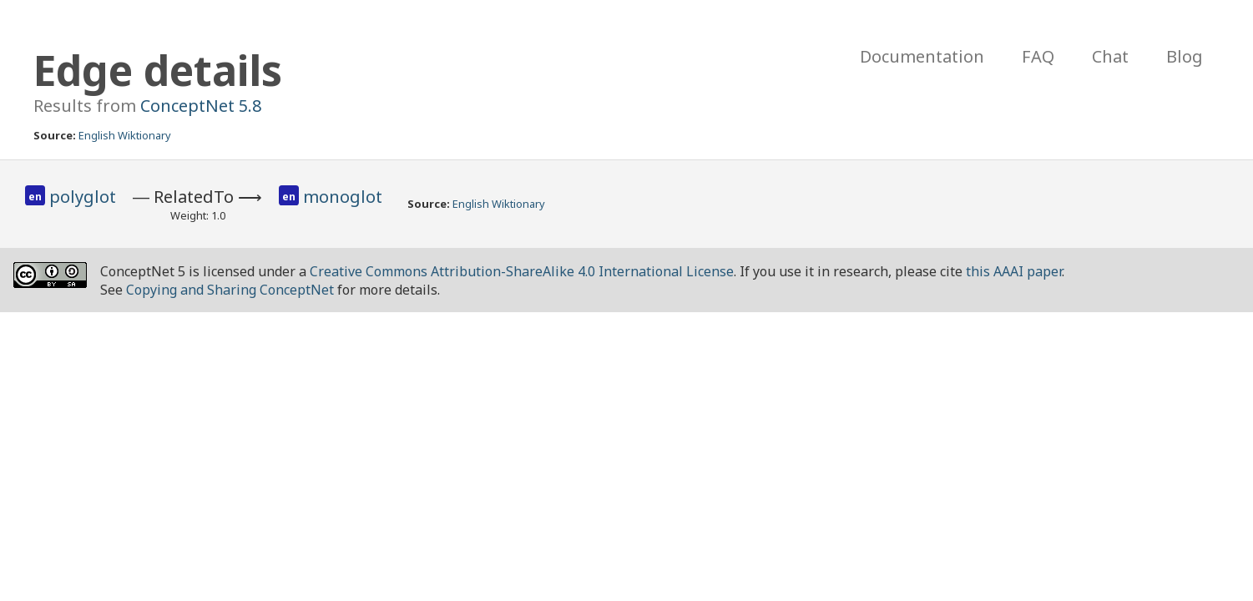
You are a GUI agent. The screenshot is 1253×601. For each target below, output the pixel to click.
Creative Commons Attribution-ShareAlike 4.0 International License (522, 271)
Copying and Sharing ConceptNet (230, 289)
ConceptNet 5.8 (200, 105)
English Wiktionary (124, 135)
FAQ (1038, 56)
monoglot (342, 196)
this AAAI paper (1014, 271)
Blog (1184, 56)
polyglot (82, 196)
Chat (1110, 56)
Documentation (922, 56)
